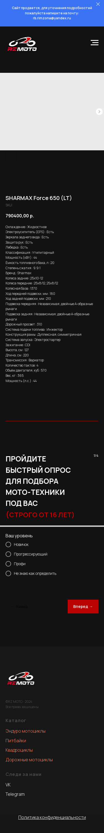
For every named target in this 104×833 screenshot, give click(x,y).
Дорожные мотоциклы (29, 760)
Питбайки (16, 741)
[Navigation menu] (94, 43)
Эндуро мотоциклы (25, 731)
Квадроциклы (19, 750)
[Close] (98, 4)
